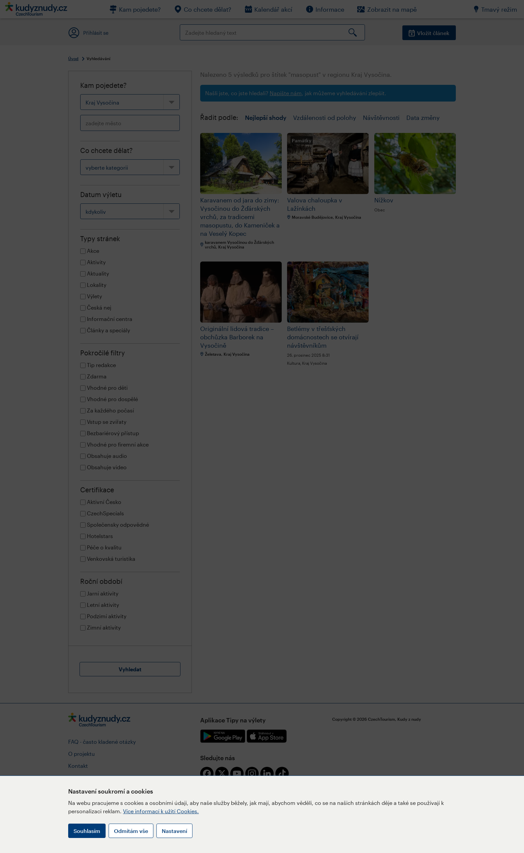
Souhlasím (87, 831)
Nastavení (174, 831)
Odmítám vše (131, 831)
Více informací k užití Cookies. (161, 811)
